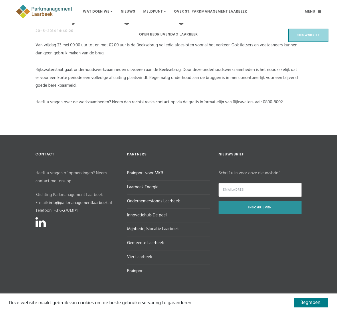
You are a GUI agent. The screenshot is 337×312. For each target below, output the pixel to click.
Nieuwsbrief (308, 35)
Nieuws (128, 11)
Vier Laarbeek (139, 257)
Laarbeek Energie (142, 187)
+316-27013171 (65, 210)
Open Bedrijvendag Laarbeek (168, 34)
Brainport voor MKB (145, 173)
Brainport (135, 271)
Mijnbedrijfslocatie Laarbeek (153, 229)
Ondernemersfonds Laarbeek (153, 201)
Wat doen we (98, 11)
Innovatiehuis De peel (147, 215)
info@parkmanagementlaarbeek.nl (80, 203)
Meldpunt (154, 11)
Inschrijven (260, 207)
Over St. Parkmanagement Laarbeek (210, 11)
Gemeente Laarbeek (145, 243)
